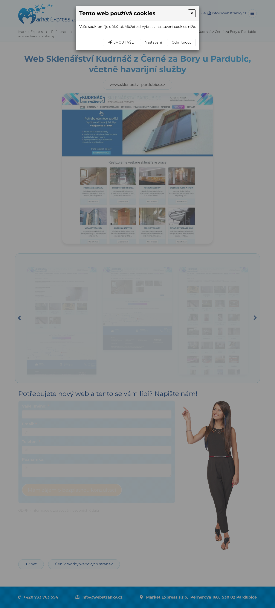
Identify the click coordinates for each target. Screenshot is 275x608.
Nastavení (153, 42)
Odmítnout (181, 42)
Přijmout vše (121, 42)
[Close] (192, 13)
